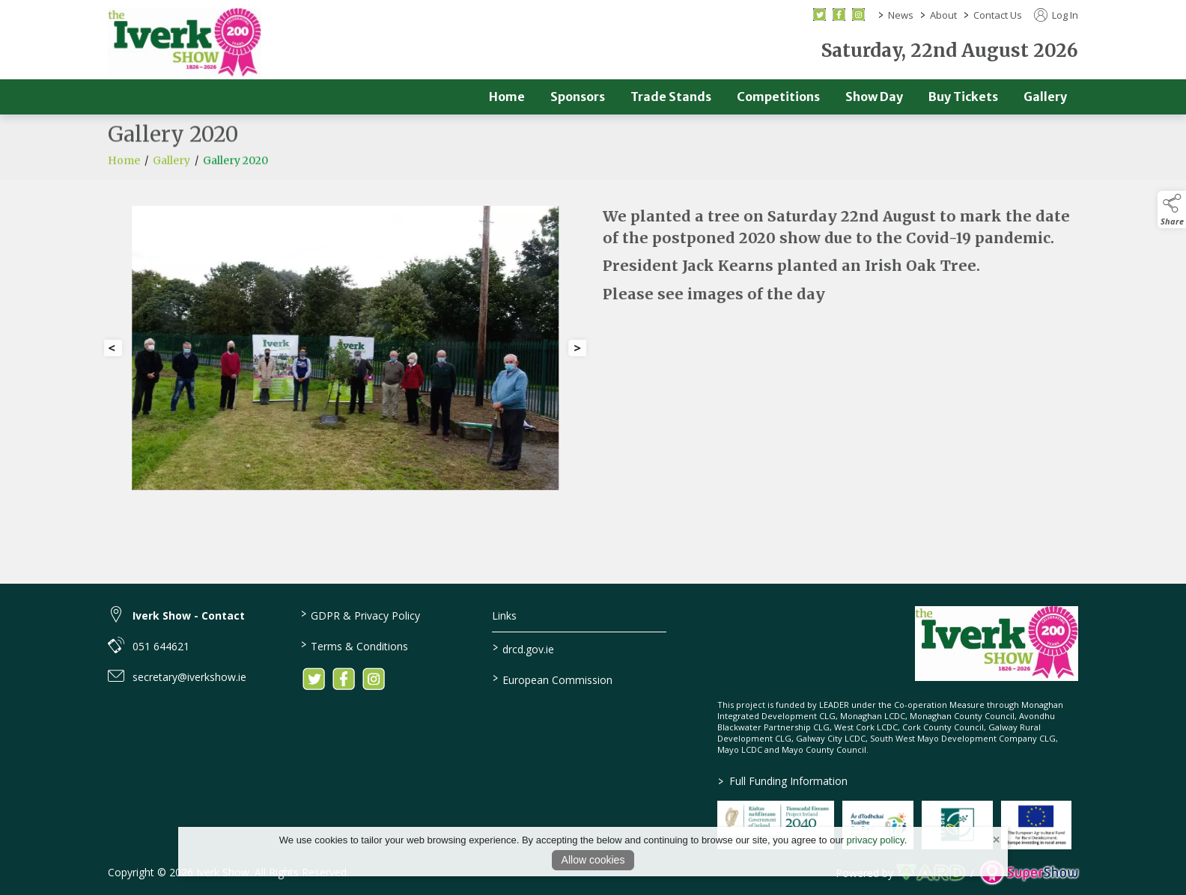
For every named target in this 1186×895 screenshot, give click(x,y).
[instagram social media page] (858, 14)
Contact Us (997, 15)
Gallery (171, 167)
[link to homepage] (184, 43)
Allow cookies (593, 860)
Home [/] (507, 96)
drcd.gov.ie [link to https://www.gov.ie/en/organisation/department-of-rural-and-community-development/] (523, 648)
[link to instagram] (373, 679)
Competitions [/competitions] (778, 96)
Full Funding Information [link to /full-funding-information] (783, 781)
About (943, 15)
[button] (1172, 209)
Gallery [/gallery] (1045, 96)
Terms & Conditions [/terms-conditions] (353, 645)
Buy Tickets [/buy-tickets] (963, 96)
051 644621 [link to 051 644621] (161, 646)
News (900, 15)
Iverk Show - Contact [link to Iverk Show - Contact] (189, 615)
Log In (1056, 15)
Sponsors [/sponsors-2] (577, 96)
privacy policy (875, 840)
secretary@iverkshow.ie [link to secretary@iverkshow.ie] (189, 677)
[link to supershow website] (1029, 873)
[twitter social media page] (819, 14)
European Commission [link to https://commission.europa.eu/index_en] (552, 679)
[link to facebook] (343, 679)
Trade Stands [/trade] (670, 96)
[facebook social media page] (839, 14)
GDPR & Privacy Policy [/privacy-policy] (359, 614)
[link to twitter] (313, 679)
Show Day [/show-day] (874, 96)
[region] (593, 354)
